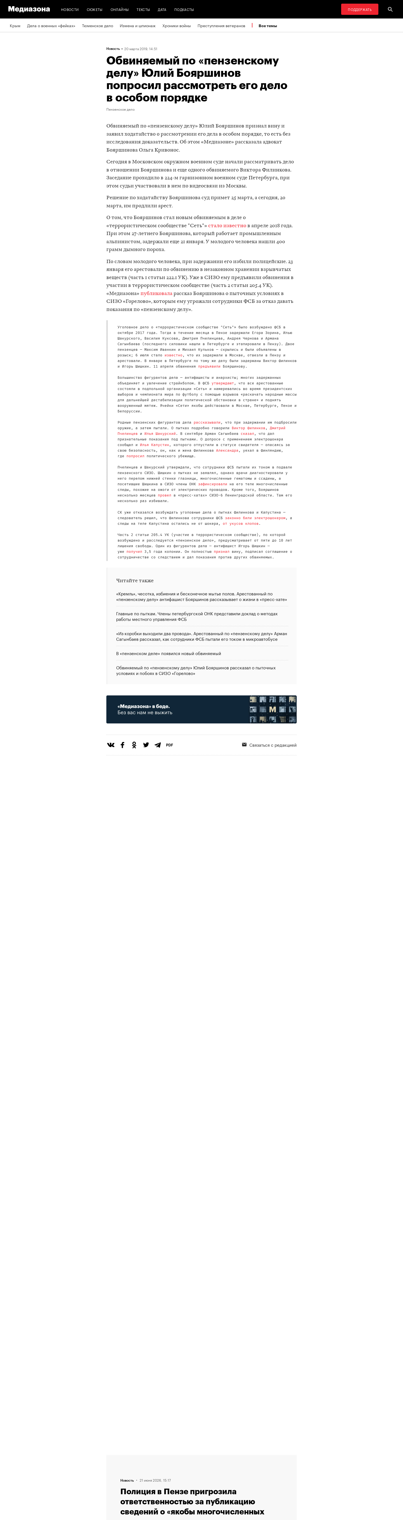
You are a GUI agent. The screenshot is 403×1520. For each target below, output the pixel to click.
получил (134, 552)
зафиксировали (212, 484)
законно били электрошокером (255, 518)
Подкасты (184, 9)
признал (221, 552)
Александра (227, 451)
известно (173, 355)
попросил (135, 456)
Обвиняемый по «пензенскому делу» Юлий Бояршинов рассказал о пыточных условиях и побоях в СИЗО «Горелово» (196, 670)
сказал (247, 434)
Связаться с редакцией (269, 744)
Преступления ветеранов (221, 25)
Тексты (143, 9)
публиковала (156, 293)
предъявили (209, 367)
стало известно (227, 226)
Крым (15, 25)
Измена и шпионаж (138, 25)
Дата (162, 9)
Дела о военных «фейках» (51, 25)
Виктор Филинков (248, 428)
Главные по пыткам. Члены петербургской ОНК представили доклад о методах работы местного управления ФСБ (197, 616)
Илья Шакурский (160, 434)
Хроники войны (176, 25)
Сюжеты (95, 9)
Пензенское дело (120, 109)
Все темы (268, 25)
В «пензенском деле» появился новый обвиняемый (168, 652)
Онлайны (120, 9)
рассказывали (207, 423)
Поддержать (360, 9)
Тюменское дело (97, 25)
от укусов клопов (241, 524)
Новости (70, 9)
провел (164, 495)
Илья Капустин (154, 445)
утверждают (223, 383)
